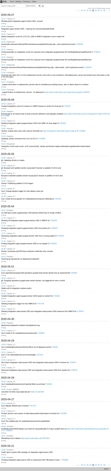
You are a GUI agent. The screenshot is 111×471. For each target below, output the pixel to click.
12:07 (3, 82)
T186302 (9, 430)
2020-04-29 (7, 341)
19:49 (3, 323)
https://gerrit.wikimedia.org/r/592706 (34, 438)
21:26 (3, 411)
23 (90, 10)
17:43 (3, 218)
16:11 (3, 19)
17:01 (3, 121)
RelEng (18, 1)
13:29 (3, 136)
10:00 (3, 389)
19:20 (3, 286)
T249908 (41, 333)
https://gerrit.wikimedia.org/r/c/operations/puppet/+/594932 (67, 92)
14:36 (3, 196)
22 (88, 10)
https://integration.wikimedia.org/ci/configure (59, 131)
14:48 (3, 457)
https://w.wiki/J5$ (37, 392)
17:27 (3, 233)
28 (104, 10)
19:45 (3, 419)
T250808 (64, 460)
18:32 (3, 331)
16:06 (3, 26)
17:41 (3, 226)
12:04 (3, 90)
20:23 (3, 173)
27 (102, 10)
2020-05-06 (7, 100)
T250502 (62, 123)
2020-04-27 (7, 399)
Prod (12, 1)
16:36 (3, 249)
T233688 (6, 116)
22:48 (3, 158)
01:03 (3, 144)
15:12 (3, 49)
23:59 (3, 345)
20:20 (3, 111)
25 (96, 10)
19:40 (3, 278)
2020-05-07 (7, 15)
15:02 (3, 189)
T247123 (32, 406)
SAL (3, 1)
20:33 (3, 166)
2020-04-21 (7, 446)
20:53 (3, 104)
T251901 (57, 199)
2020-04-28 (7, 378)
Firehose (26, 1)
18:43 (3, 301)
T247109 (40, 304)
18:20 (3, 382)
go (43, 6)
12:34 (3, 73)
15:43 (3, 34)
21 (85, 10)
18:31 (3, 210)
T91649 (55, 347)
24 (93, 10)
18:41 (3, 309)
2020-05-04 (7, 206)
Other (34, 1)
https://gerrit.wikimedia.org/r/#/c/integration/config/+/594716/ (87, 114)
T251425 (39, 355)
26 (99, 10)
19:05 (3, 181)
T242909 (63, 413)
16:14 (3, 352)
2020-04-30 (7, 319)
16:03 (3, 360)
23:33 (3, 403)
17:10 (3, 241)
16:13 (3, 256)
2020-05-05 (7, 154)
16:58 (3, 426)
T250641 (49, 384)
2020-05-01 (7, 266)
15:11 (3, 65)
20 (82, 10)
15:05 (3, 450)
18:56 (3, 294)
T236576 (96, 52)
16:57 (3, 436)
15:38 (3, 42)
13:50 (3, 128)
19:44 (3, 270)
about (106, 469)
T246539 (79, 44)
